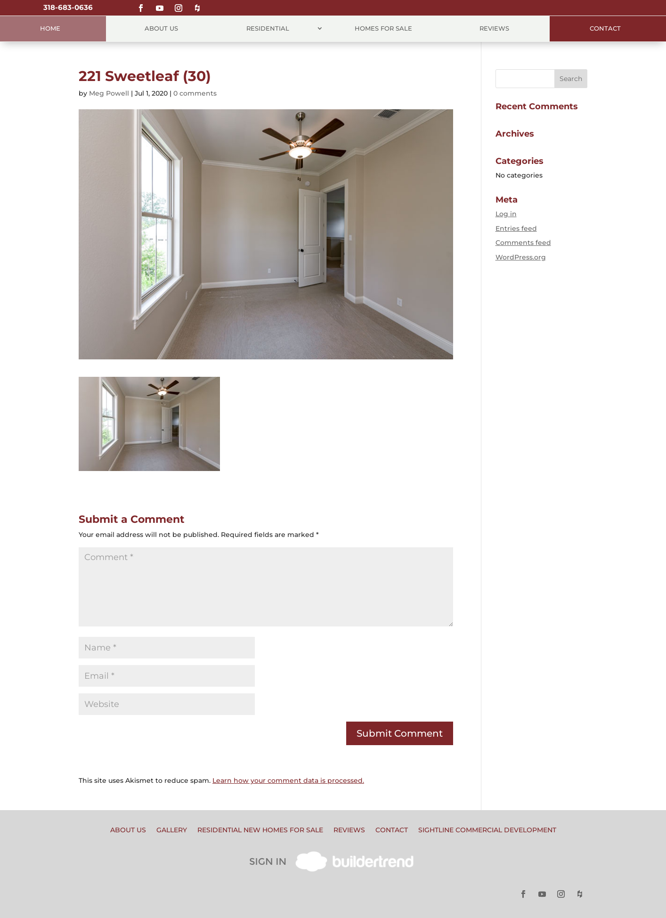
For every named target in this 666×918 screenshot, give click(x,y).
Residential (267, 28)
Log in (506, 214)
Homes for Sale (383, 28)
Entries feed (516, 228)
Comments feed (523, 242)
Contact (605, 28)
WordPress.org (520, 257)
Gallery (171, 830)
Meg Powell (109, 93)
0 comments (195, 93)
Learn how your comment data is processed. (288, 780)
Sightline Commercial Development (487, 830)
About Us (161, 28)
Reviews (494, 28)
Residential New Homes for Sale (260, 830)
